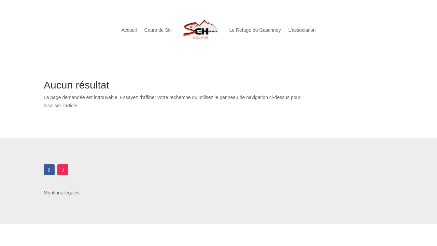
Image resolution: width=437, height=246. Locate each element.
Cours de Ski (158, 30)
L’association (301, 30)
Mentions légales (62, 192)
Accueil (129, 30)
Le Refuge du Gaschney (255, 30)
